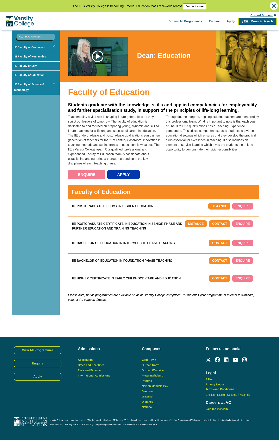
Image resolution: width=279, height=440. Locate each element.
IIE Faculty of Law (25, 65)
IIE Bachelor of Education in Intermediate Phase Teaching (123, 243)
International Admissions (94, 375)
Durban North (150, 365)
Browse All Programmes (185, 21)
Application (85, 359)
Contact (219, 223)
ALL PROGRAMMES (30, 36)
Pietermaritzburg (152, 375)
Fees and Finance (89, 370)
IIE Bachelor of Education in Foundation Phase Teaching (122, 260)
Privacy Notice (215, 384)
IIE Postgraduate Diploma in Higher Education (112, 206)
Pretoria (147, 380)
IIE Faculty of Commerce (29, 47)
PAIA (209, 379)
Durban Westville (153, 370)
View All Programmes (37, 350)
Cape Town (149, 359)
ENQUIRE (243, 206)
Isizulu (221, 394)
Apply (231, 21)
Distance (219, 206)
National (147, 407)
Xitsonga (244, 394)
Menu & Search (257, 21)
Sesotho (232, 394)
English (210, 394)
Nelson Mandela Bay (155, 386)
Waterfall (147, 396)
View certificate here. (147, 424)
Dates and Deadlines (91, 365)
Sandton (147, 391)
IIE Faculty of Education (29, 75)
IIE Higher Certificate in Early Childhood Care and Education (126, 278)
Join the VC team (217, 408)
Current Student (264, 15)
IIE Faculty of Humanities (30, 56)
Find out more (195, 6)
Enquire (214, 21)
